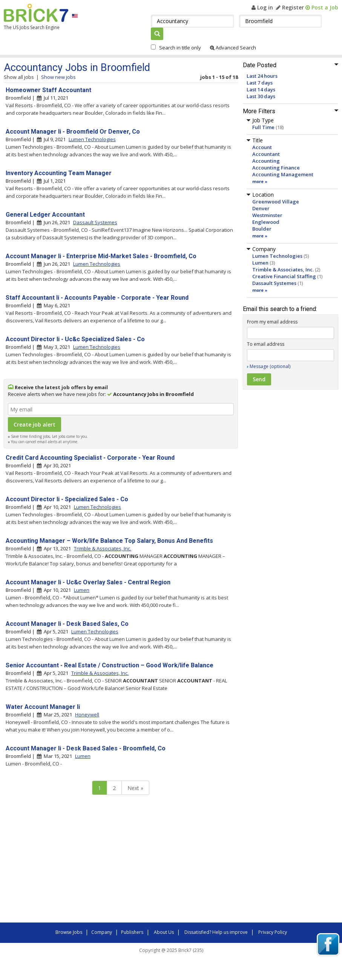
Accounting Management (282, 174)
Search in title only (180, 47)
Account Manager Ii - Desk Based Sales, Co (67, 623)
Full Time (263, 127)
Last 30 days (261, 96)
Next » (135, 788)
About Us (164, 932)
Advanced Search (233, 47)
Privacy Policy (272, 932)
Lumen (260, 262)
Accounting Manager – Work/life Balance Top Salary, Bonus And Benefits (109, 540)
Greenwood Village (275, 201)
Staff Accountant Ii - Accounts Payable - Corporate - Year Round (97, 297)
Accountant (266, 154)
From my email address (272, 322)
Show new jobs (58, 77)
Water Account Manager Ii (43, 706)
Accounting (266, 160)
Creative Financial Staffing (284, 276)
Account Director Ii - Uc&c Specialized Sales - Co (75, 339)
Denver (261, 208)
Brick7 (36, 13)
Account (262, 147)
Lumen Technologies (277, 256)
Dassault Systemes (274, 283)
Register (290, 7)
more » (259, 181)
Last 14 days (261, 89)
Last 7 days (260, 82)
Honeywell (87, 714)
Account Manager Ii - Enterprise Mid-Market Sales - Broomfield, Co (101, 256)
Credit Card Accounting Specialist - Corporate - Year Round (90, 457)
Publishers (132, 932)
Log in (262, 7)
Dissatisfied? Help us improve (216, 932)
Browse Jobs (68, 932)
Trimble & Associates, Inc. (283, 269)
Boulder (261, 228)
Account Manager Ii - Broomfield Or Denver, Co (73, 131)
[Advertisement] (109, 860)
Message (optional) (270, 366)
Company (101, 932)
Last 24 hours (262, 75)
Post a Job (321, 7)
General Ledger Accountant (45, 214)
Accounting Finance (276, 167)
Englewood (265, 222)
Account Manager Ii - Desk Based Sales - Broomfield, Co (86, 748)
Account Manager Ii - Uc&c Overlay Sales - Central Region (88, 582)
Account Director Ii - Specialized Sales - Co (67, 499)
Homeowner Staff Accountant (48, 90)
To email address (265, 344)
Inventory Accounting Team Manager (59, 173)
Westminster (267, 215)
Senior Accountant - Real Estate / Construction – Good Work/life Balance (109, 665)
